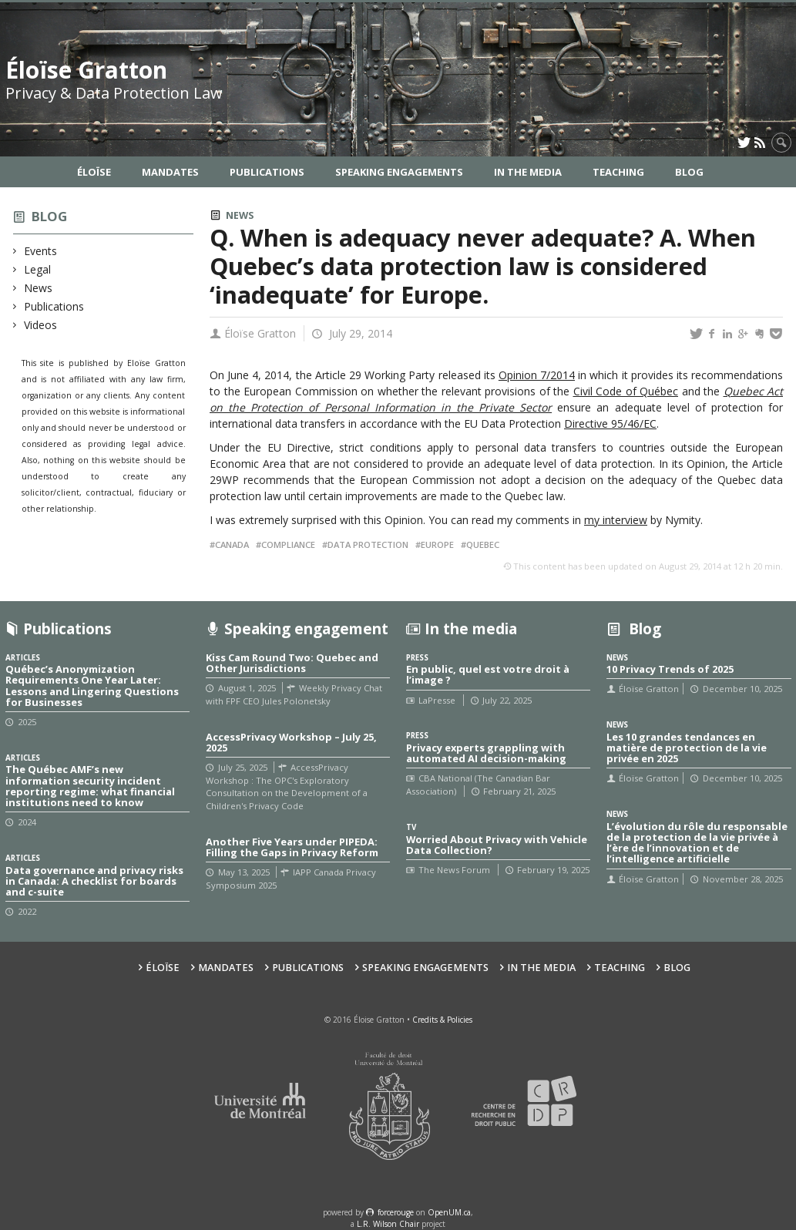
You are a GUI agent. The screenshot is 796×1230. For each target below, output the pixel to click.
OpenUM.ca (449, 1212)
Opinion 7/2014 (537, 375)
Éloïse (94, 172)
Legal (38, 269)
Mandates (170, 172)
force (396, 1212)
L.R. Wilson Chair (388, 1223)
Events (41, 251)
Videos (41, 325)
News (38, 288)
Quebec (482, 544)
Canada (232, 544)
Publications (267, 172)
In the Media (528, 172)
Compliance (288, 544)
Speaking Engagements (399, 172)
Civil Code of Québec (626, 391)
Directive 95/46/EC (610, 423)
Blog (689, 172)
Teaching (618, 172)
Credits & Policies (442, 1019)
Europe (437, 544)
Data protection (367, 544)
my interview (615, 519)
